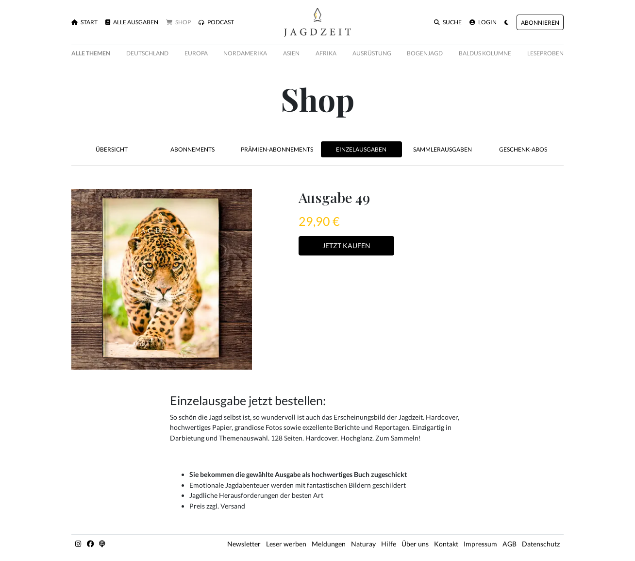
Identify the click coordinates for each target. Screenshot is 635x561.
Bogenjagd (425, 53)
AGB (509, 544)
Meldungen (329, 544)
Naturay (363, 544)
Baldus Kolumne (485, 53)
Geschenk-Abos (523, 149)
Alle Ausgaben (131, 22)
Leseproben (545, 53)
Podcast (216, 22)
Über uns (415, 544)
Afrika (326, 53)
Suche (448, 22)
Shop (178, 22)
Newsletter (244, 544)
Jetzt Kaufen (346, 245)
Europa (196, 53)
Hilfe (388, 544)
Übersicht (112, 149)
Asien (291, 53)
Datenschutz (541, 544)
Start (84, 22)
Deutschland (147, 53)
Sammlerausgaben (442, 149)
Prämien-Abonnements (277, 149)
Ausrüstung (371, 53)
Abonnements (192, 149)
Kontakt (446, 544)
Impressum (480, 544)
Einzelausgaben (361, 149)
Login (483, 22)
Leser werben (286, 544)
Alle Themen (90, 53)
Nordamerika (245, 53)
